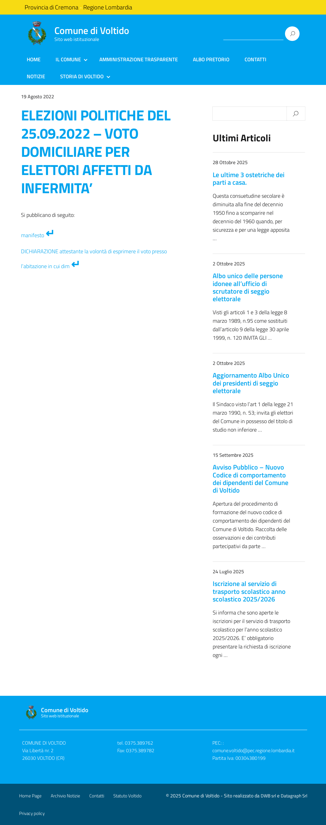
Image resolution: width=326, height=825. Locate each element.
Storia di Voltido (82, 76)
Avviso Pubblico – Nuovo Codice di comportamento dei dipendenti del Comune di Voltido (250, 478)
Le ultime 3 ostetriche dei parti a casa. (248, 178)
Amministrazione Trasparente (138, 59)
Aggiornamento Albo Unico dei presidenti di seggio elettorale (251, 382)
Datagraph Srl (294, 795)
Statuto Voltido (127, 795)
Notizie (36, 76)
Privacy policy (32, 813)
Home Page (30, 795)
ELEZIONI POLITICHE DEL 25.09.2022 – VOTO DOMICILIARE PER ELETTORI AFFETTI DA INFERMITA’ (96, 151)
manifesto (32, 235)
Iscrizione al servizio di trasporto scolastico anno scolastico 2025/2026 (249, 591)
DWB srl (268, 795)
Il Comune (68, 59)
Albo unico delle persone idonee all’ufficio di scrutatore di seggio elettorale (248, 287)
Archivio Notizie (65, 795)
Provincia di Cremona (51, 7)
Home (33, 59)
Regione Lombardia (107, 7)
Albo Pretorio (211, 59)
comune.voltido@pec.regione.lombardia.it (253, 750)
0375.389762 (139, 742)
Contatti (255, 59)
